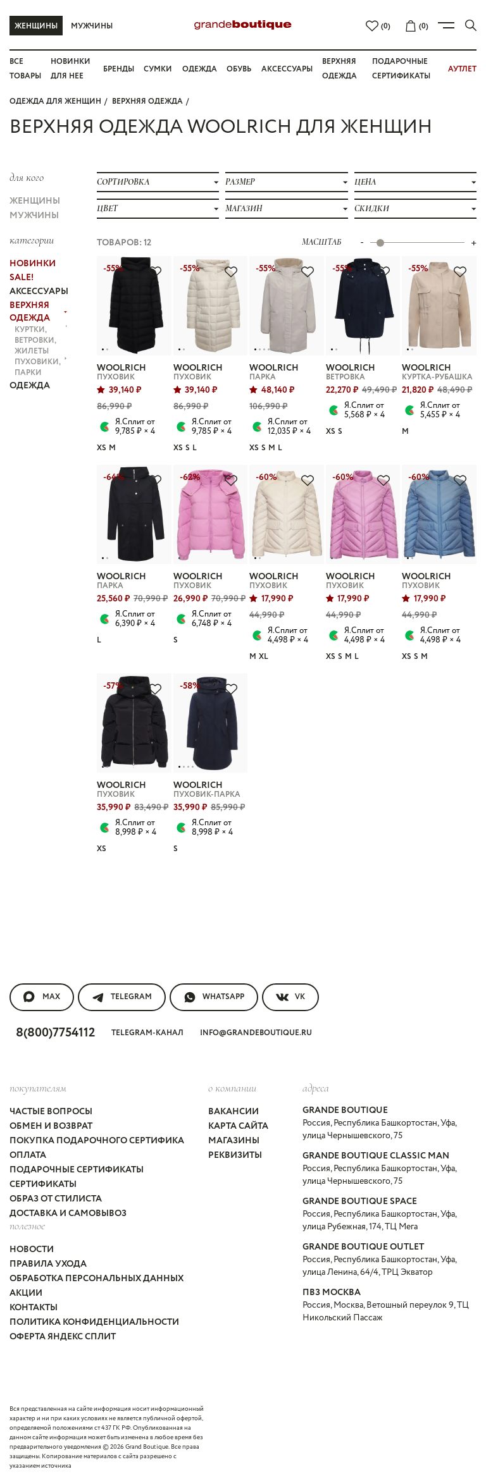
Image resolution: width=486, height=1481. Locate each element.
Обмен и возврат (50, 1126)
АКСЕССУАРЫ (38, 291)
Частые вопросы (50, 1111)
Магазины (233, 1140)
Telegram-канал (147, 1033)
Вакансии (233, 1111)
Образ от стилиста (55, 1199)
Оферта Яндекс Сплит (62, 1336)
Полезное (27, 1225)
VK (290, 997)
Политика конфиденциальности (94, 1322)
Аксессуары (287, 69)
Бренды (118, 69)
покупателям (37, 1088)
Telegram (122, 997)
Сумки (158, 69)
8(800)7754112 (55, 1033)
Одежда (199, 69)
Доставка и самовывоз (68, 1213)
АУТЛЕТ (462, 69)
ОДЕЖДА (29, 385)
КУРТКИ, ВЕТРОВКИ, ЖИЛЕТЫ (41, 340)
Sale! (21, 277)
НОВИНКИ (32, 263)
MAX (41, 997)
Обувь (239, 69)
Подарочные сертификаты (76, 1170)
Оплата (27, 1155)
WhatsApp (214, 997)
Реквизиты (235, 1155)
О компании (232, 1088)
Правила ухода (48, 1264)
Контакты (33, 1307)
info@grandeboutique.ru (256, 1033)
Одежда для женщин (55, 101)
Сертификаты (43, 1184)
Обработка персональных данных (96, 1278)
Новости (31, 1249)
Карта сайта (238, 1126)
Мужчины (92, 26)
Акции (25, 1293)
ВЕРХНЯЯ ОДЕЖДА (147, 101)
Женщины (36, 26)
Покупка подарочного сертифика (96, 1140)
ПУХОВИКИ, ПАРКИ (41, 367)
